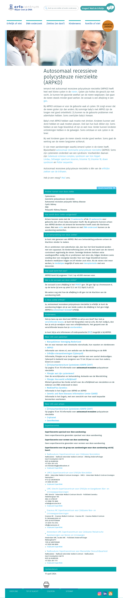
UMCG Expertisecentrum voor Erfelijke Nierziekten (69, 472)
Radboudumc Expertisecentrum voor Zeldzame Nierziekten (73, 454)
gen (45, 101)
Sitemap (69, 591)
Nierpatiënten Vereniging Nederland (64, 342)
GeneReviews (53, 420)
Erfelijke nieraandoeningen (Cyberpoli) (65, 353)
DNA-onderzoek (34, 23)
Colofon (51, 591)
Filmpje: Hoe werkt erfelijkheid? (62, 379)
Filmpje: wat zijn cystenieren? (60, 373)
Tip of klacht (32, 591)
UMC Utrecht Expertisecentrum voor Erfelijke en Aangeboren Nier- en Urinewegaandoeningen (78, 490)
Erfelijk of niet (14, 23)
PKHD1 (78, 285)
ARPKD (50, 347)
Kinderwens (75, 23)
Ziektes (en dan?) (55, 23)
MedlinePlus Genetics (57, 388)
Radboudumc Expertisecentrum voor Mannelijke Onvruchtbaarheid (77, 551)
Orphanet (51, 417)
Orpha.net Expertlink (54, 468)
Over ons (13, 591)
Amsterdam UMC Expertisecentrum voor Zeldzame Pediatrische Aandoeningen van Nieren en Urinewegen (75, 533)
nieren (74, 91)
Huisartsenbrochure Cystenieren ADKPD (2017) (71, 365)
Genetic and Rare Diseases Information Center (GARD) (72, 393)
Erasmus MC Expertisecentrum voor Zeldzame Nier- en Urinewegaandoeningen (71, 512)
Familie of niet (92, 23)
